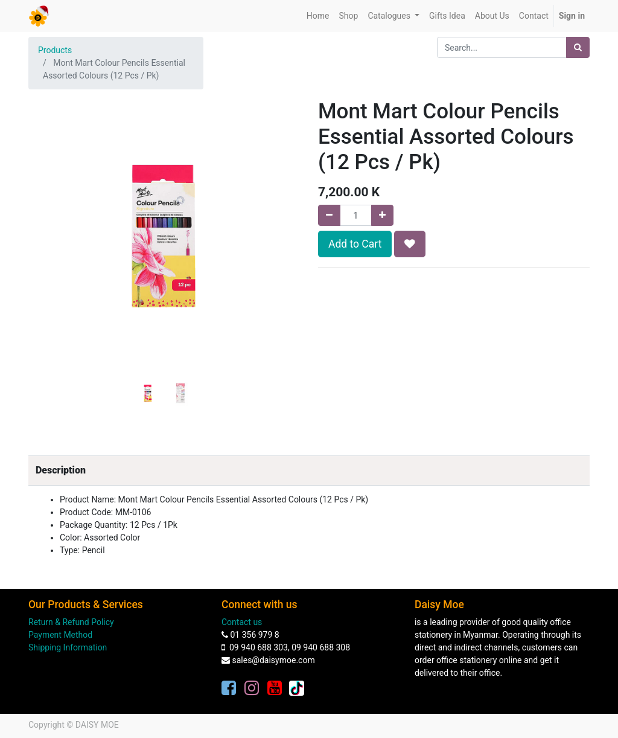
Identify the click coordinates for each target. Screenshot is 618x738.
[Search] (578, 47)
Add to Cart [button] (354, 244)
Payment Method (60, 635)
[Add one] (382, 215)
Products (55, 50)
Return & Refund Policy (71, 622)
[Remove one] (329, 215)
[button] (48, 220)
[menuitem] (318, 16)
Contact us (241, 622)
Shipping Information (67, 647)
